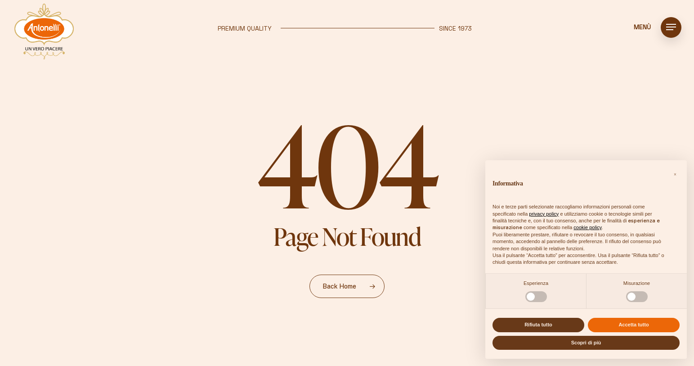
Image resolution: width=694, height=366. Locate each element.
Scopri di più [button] (586, 342)
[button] (671, 27)
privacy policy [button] (544, 214)
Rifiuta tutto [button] (538, 324)
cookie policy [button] (587, 227)
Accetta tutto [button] (633, 324)
